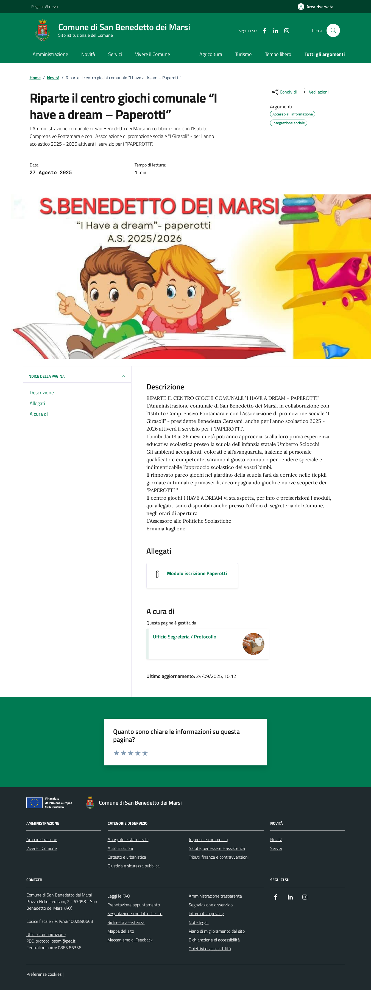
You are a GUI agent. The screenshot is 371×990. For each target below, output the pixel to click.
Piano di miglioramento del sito (217, 931)
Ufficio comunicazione (46, 934)
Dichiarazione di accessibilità (214, 940)
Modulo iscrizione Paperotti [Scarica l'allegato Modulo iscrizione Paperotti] (197, 573)
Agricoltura (210, 54)
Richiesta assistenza (125, 922)
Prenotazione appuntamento (133, 904)
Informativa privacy (206, 913)
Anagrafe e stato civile (128, 839)
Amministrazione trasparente (215, 896)
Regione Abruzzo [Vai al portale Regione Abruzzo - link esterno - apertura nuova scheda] (44, 6)
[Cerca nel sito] (333, 30)
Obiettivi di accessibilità (210, 948)
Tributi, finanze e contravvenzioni (219, 857)
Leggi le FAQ (118, 896)
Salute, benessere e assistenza (217, 848)
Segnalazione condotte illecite (134, 913)
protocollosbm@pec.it (56, 941)
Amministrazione (50, 54)
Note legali (198, 922)
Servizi (115, 54)
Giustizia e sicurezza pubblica (134, 865)
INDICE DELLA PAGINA (77, 376)
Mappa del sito (120, 931)
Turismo (243, 54)
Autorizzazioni (120, 848)
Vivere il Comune (152, 54)
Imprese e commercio (208, 839)
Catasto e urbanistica (127, 857)
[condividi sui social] (284, 91)
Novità (88, 54)
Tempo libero (278, 54)
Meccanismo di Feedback (130, 940)
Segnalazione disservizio (211, 904)
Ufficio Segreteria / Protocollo (184, 636)
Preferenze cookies (44, 974)
